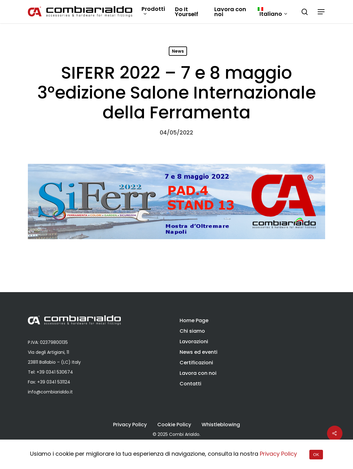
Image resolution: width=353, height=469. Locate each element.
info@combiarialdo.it (50, 392)
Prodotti (153, 12)
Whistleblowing (221, 424)
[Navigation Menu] (321, 12)
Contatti (190, 383)
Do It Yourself (186, 12)
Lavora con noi (230, 12)
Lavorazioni (194, 341)
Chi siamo (192, 331)
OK (316, 454)
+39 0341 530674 (55, 372)
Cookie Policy (174, 424)
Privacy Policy (130, 424)
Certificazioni (196, 362)
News (178, 51)
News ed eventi (198, 352)
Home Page (194, 320)
